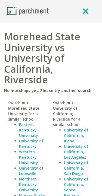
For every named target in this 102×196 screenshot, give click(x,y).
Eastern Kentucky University (28, 130)
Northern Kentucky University (28, 184)
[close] (85, 11)
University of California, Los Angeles (76, 152)
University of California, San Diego (76, 168)
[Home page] (28, 10)
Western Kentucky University (28, 157)
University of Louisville (31, 171)
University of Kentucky (31, 143)
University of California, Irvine (76, 135)
